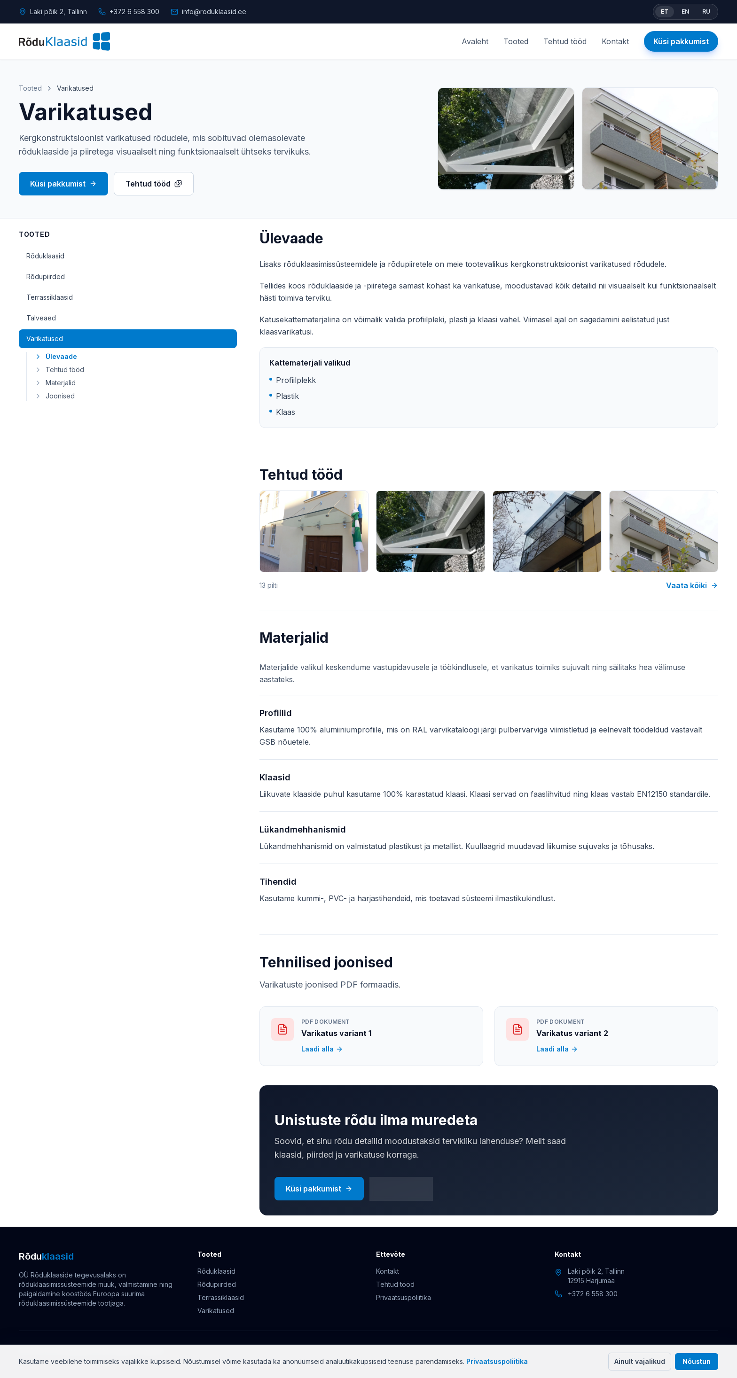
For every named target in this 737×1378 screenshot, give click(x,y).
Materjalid (55, 383)
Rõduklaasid (45, 256)
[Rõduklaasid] (64, 41)
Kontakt (615, 41)
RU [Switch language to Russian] (706, 11)
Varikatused (44, 339)
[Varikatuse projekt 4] (663, 531)
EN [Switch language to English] (685, 11)
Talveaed (41, 318)
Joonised (54, 396)
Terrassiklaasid (49, 297)
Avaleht (475, 41)
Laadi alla (322, 1049)
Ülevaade (55, 356)
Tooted (515, 41)
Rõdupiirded (45, 276)
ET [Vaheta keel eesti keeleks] (664, 11)
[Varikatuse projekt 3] (547, 531)
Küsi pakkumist (681, 41)
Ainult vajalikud (639, 1361)
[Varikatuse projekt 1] (313, 531)
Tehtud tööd (565, 41)
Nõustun (696, 1361)
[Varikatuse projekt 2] (430, 531)
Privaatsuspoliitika (497, 1361)
